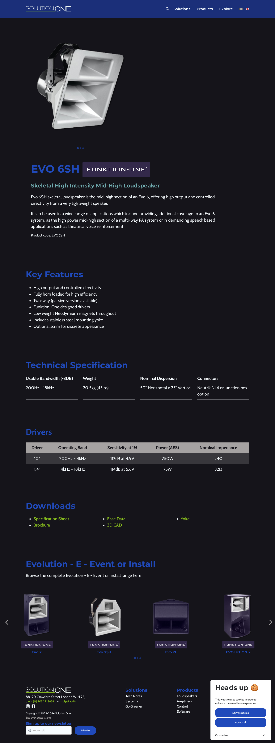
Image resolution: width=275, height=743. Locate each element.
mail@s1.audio (68, 701)
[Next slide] (270, 622)
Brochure (41, 525)
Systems (131, 701)
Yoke (185, 518)
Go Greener (133, 706)
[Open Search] (167, 9)
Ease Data (116, 518)
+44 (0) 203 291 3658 (41, 701)
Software (183, 711)
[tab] (78, 148)
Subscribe (85, 730)
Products (205, 9)
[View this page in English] (247, 9)
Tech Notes (133, 696)
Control (182, 706)
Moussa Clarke (42, 717)
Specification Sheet (51, 518)
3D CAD (114, 525)
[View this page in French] (241, 9)
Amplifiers (184, 701)
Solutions (182, 9)
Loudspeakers (187, 696)
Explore (226, 9)
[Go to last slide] (6, 622)
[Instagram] (28, 706)
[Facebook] (33, 706)
